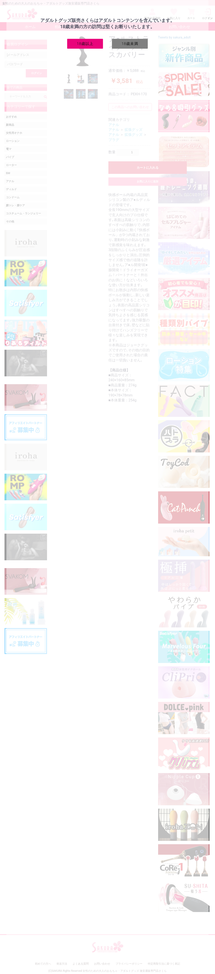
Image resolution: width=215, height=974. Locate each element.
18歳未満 (130, 43)
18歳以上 (85, 43)
